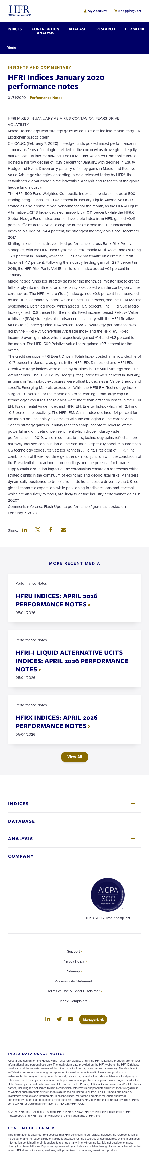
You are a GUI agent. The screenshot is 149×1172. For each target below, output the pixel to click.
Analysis (20, 839)
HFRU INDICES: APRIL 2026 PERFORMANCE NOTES (57, 599)
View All (74, 756)
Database (21, 821)
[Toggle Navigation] (11, 47)
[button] (24, 530)
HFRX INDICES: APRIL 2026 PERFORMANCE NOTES (57, 721)
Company (21, 856)
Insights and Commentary (39, 67)
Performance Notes (46, 97)
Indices (18, 804)
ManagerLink (95, 1019)
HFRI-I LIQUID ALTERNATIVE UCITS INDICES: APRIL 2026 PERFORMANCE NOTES (72, 660)
